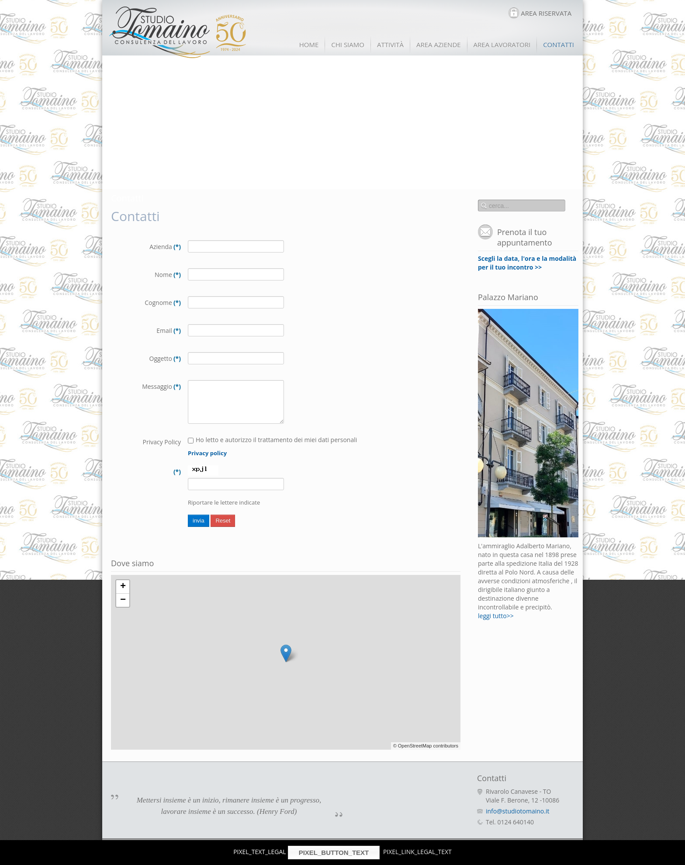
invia (198, 520)
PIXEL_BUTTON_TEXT (334, 852)
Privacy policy (207, 453)
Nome (168, 274)
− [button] (123, 600)
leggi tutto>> (496, 616)
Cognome (163, 302)
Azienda (165, 246)
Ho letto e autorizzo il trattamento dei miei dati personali (273, 440)
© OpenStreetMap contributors (425, 745)
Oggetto (165, 358)
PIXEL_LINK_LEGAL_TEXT (417, 852)
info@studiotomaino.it (517, 811)
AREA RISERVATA (546, 13)
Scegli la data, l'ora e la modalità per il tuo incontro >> (527, 262)
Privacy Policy (162, 442)
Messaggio (161, 386)
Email (168, 330)
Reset (222, 520)
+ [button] (123, 586)
